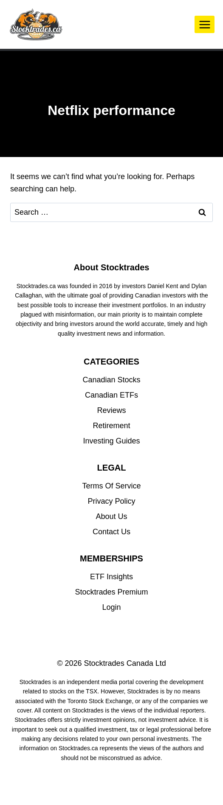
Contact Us (111, 531)
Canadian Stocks (111, 380)
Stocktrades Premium (111, 592)
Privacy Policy (111, 501)
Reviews (111, 410)
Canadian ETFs (111, 395)
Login (111, 607)
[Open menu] (205, 24)
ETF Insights (111, 576)
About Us (111, 516)
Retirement (111, 425)
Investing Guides (111, 441)
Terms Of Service (111, 486)
